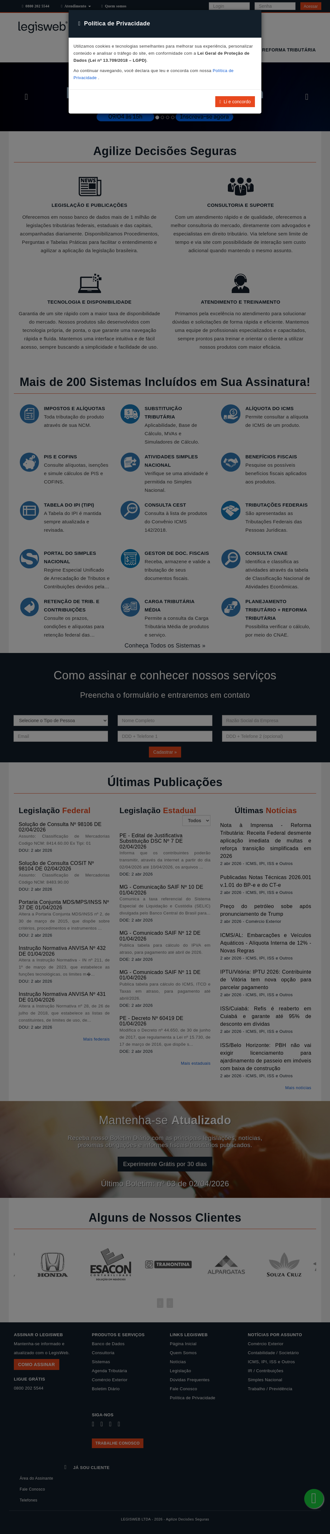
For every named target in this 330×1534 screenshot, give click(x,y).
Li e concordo (235, 101)
